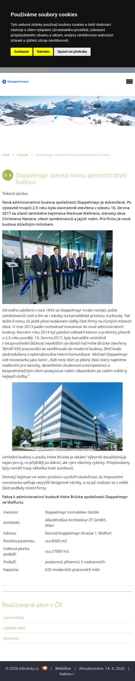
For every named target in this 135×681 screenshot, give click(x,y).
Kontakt (22, 155)
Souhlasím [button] (21, 51)
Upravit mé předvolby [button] (72, 51)
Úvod (6, 155)
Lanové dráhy (13, 617)
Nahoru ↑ (68, 673)
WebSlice (63, 668)
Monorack (11, 638)
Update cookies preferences (24, 70)
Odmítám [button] (43, 51)
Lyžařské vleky (14, 628)
